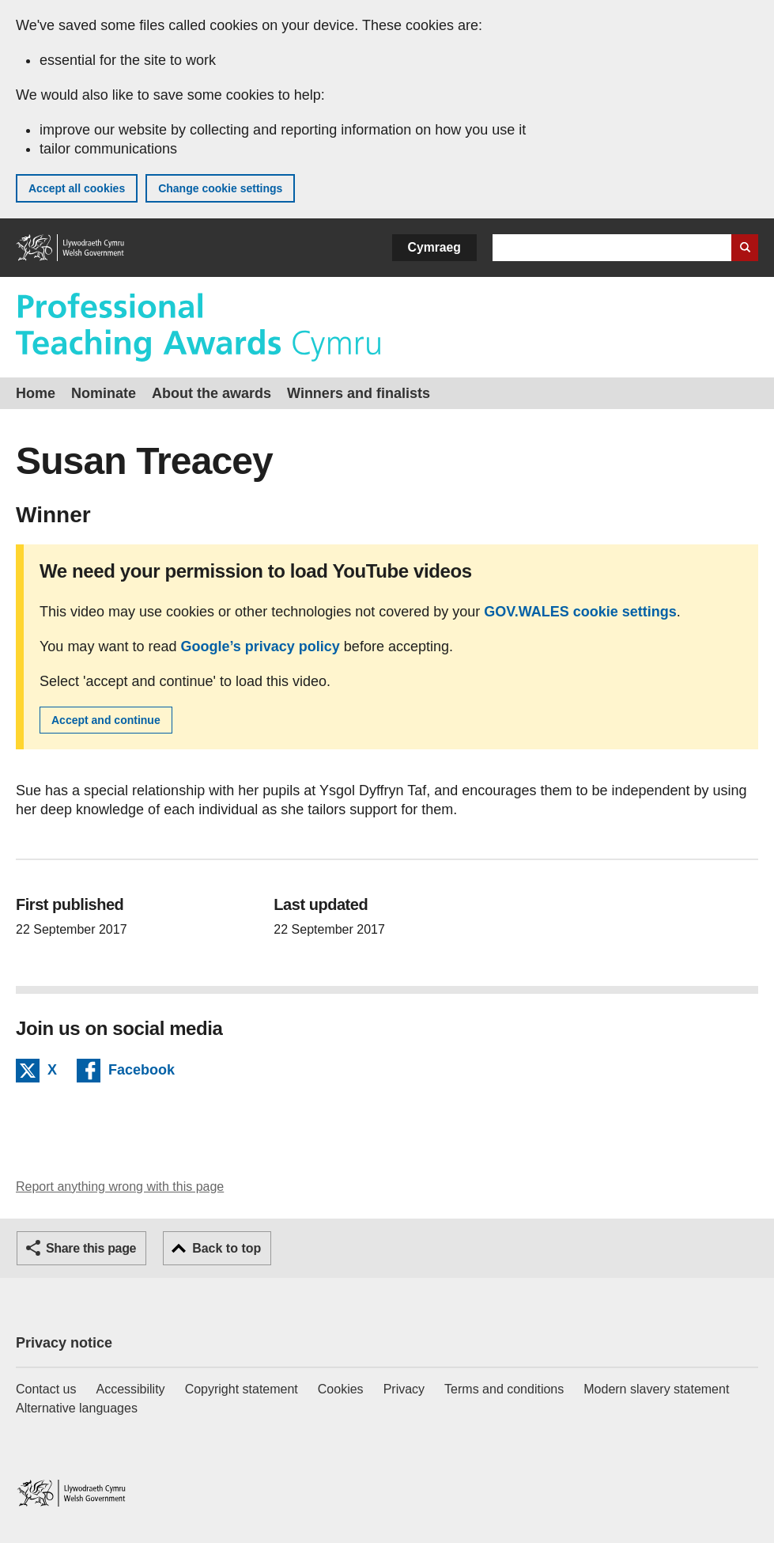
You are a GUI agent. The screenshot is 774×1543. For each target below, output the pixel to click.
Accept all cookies (76, 188)
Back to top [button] (226, 1248)
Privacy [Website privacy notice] (404, 1389)
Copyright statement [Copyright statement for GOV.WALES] (241, 1389)
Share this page (91, 1248)
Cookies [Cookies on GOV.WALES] (341, 1389)
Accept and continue (105, 720)
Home (35, 393)
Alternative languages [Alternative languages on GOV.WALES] (77, 1408)
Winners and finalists (358, 393)
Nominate (103, 393)
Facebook (141, 1072)
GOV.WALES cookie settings (580, 612)
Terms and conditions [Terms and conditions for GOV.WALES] (504, 1389)
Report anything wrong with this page (120, 1186)
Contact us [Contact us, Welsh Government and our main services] (46, 1389)
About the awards (211, 393)
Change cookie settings (220, 188)
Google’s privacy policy (259, 646)
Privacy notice (64, 1343)
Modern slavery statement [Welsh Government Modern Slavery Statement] (656, 1389)
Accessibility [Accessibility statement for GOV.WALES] (130, 1389)
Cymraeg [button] (434, 247)
